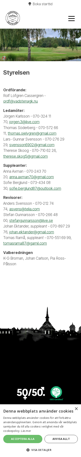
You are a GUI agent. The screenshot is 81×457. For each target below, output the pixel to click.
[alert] (40, 430)
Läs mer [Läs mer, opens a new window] (26, 431)
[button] (40, 450)
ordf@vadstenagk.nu (20, 101)
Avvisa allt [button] (61, 439)
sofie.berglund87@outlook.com (35, 188)
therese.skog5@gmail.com (25, 156)
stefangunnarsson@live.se (31, 220)
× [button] (76, 409)
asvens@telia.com (24, 209)
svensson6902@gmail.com (31, 145)
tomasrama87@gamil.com (25, 243)
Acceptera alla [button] (23, 439)
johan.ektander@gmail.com (31, 232)
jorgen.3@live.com (24, 122)
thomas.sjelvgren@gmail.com (32, 133)
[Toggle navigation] (71, 18)
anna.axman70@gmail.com (31, 177)
